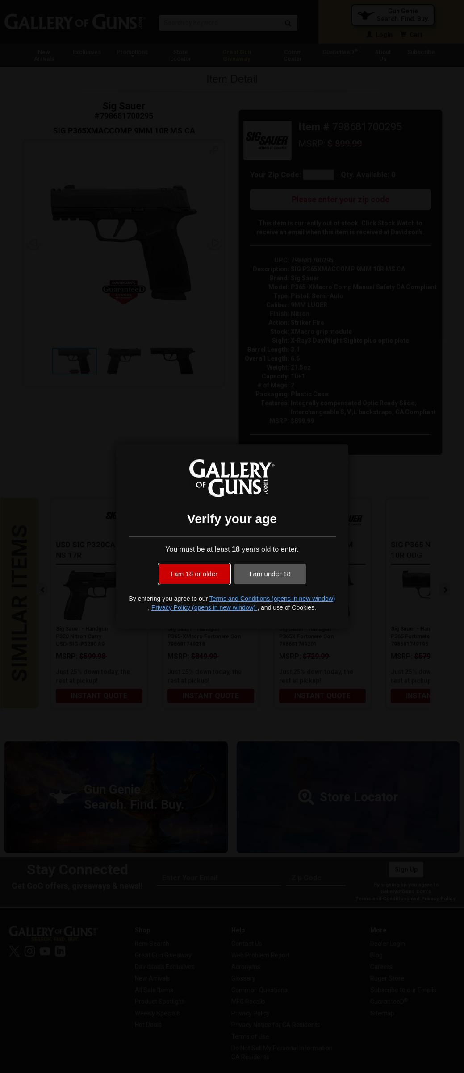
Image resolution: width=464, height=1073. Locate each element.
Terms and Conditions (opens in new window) (272, 598)
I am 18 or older (194, 574)
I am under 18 (270, 574)
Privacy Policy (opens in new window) (204, 607)
